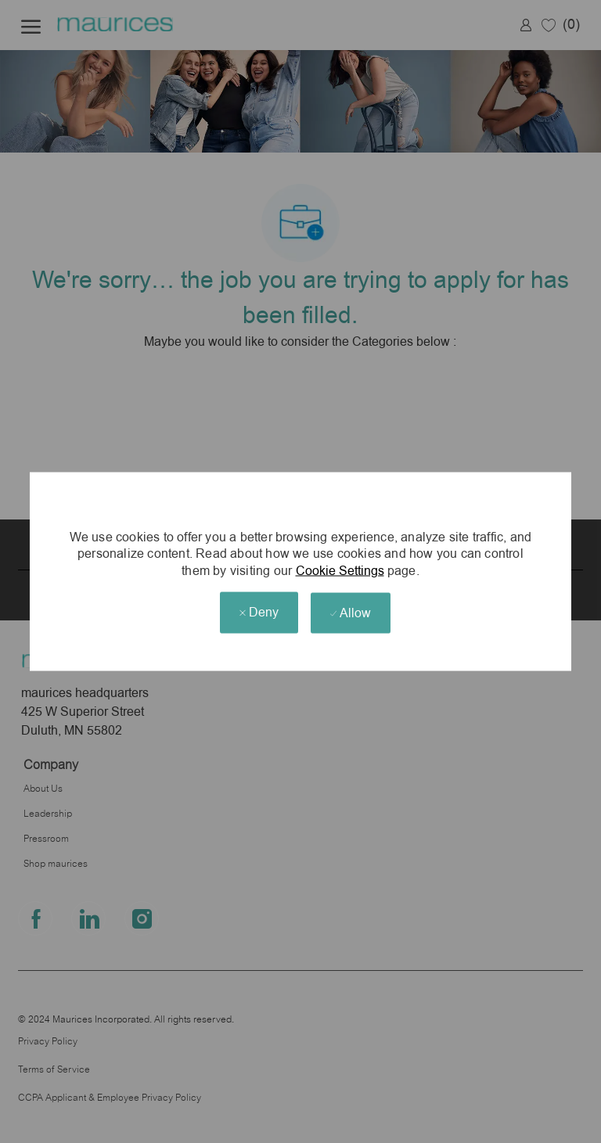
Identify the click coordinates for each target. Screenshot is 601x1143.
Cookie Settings (340, 571)
